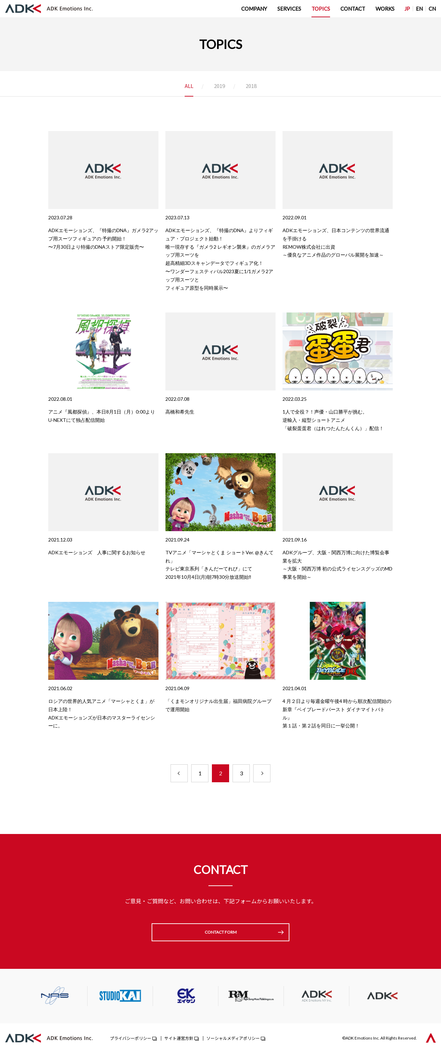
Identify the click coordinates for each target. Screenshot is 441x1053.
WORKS (385, 9)
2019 (219, 86)
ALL (189, 86)
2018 (251, 86)
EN (419, 9)
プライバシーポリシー (130, 1038)
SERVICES (289, 9)
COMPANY (254, 9)
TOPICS (320, 9)
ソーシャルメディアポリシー (233, 1038)
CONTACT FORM (221, 932)
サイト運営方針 (178, 1038)
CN (432, 9)
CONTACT (352, 9)
